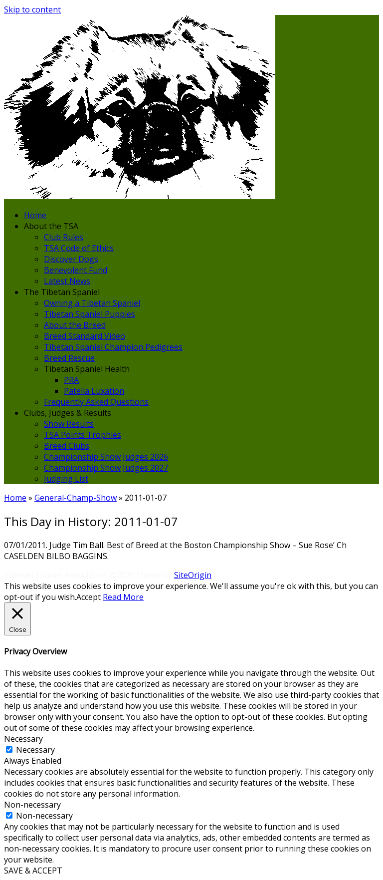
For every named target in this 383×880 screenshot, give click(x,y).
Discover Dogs (71, 259)
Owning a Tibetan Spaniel (92, 302)
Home (35, 215)
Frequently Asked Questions (96, 401)
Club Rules (63, 237)
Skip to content (32, 9)
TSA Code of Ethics (79, 248)
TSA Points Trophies (82, 434)
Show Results (69, 423)
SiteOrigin (192, 575)
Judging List (66, 478)
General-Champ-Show (75, 497)
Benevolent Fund (75, 270)
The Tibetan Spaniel (62, 292)
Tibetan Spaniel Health (87, 368)
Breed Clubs (66, 445)
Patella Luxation (94, 390)
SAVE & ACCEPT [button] (33, 870)
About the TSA (51, 226)
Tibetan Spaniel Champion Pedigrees (113, 346)
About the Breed (75, 324)
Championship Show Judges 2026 (106, 456)
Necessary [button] (23, 738)
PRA (71, 379)
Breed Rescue (69, 357)
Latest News (67, 281)
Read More (123, 596)
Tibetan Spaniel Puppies (89, 313)
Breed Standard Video (84, 335)
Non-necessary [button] (32, 804)
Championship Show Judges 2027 (106, 467)
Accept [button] (88, 596)
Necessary (35, 749)
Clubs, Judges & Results (67, 412)
